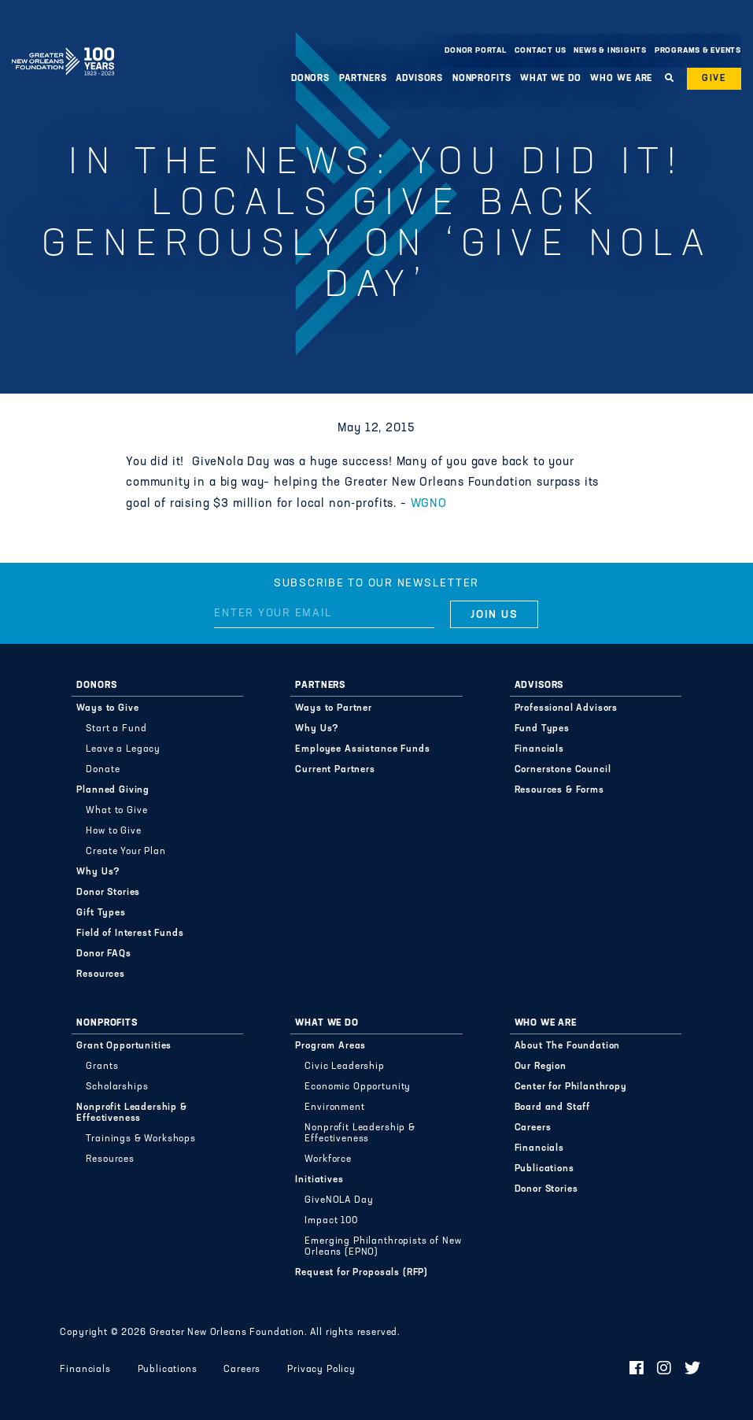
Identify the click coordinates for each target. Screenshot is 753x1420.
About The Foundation (568, 1046)
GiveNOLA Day (339, 1200)
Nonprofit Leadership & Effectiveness (131, 1113)
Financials (539, 749)
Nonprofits (481, 78)
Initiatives (319, 1180)
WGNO (429, 504)
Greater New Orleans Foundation (63, 46)
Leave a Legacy (123, 749)
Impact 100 (331, 1221)
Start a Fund (116, 729)
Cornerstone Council (563, 770)
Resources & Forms (559, 790)
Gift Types (100, 913)
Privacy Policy (321, 1369)
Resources (100, 974)
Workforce (328, 1159)
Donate (103, 770)
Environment (334, 1107)
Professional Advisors (566, 708)
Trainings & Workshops (141, 1139)
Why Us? (98, 872)
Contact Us (541, 50)
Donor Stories (108, 892)
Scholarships (117, 1087)
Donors (310, 78)
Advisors (419, 78)
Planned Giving (112, 790)
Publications (544, 1169)
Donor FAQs (103, 954)
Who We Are (621, 78)
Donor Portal (475, 50)
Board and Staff (553, 1107)
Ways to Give (107, 708)
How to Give (113, 831)
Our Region (541, 1066)
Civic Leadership (344, 1066)
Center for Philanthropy (571, 1087)
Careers (533, 1128)
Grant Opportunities (124, 1046)
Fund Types (542, 729)
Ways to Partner (333, 708)
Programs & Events (698, 50)
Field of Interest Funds (129, 933)
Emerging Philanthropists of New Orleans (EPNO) (383, 1247)
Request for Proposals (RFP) (361, 1273)
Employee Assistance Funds (362, 749)
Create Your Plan (125, 851)
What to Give (116, 810)
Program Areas (330, 1046)
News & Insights (610, 50)
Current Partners (335, 770)
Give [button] (714, 78)
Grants (102, 1066)
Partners (363, 78)
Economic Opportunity (358, 1087)
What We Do (550, 78)
